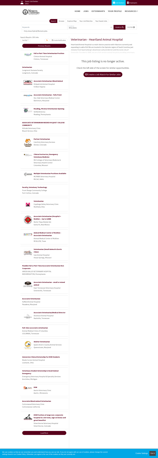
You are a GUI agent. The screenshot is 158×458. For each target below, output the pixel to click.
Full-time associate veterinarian (35, 328)
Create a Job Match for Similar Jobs (103, 74)
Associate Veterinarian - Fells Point (48, 95)
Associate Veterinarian (31, 299)
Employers (132, 2)
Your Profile (115, 11)
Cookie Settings (142, 453)
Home (77, 11)
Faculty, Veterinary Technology (34, 187)
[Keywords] (44, 27)
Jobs (85, 11)
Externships (98, 11)
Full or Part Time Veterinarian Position (49, 53)
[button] (131, 27)
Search (53, 21)
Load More (44, 433)
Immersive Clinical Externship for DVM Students (41, 357)
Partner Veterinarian (42, 139)
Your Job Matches (86, 21)
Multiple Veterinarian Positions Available (50, 173)
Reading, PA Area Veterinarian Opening (49, 109)
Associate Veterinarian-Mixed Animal (48, 81)
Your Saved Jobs (101, 21)
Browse (61, 21)
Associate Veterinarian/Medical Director (49, 312)
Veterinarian (27, 67)
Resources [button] (130, 11)
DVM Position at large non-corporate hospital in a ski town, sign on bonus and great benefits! (50, 417)
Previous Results (44, 46)
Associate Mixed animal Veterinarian (36, 401)
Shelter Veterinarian (42, 342)
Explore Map (72, 21)
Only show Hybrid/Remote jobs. (36, 31)
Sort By (24, 40)
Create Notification (59, 40)
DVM (35, 387)
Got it (153, 453)
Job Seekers (118, 2)
